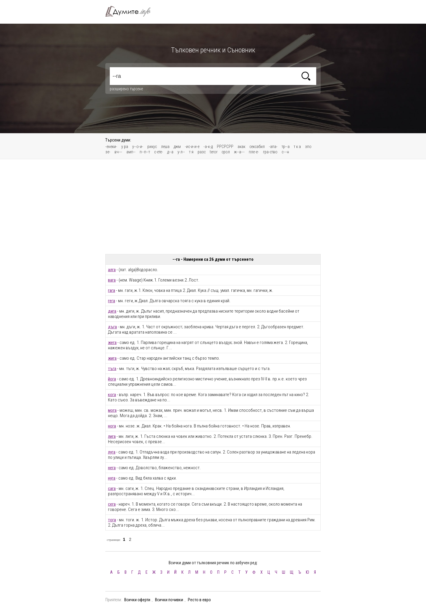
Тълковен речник (131, 11)
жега (112, 342)
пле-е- (254, 151)
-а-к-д (208, 146)
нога (112, 426)
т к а (297, 146)
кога (112, 394)
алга (112, 269)
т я (191, 151)
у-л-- (181, 151)
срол (226, 151)
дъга (112, 326)
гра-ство (270, 151)
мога (112, 410)
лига (112, 436)
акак (241, 146)
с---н (285, 151)
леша (165, 146)
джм (177, 146)
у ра (124, 146)
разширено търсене (126, 88)
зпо (308, 146)
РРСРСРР (225, 146)
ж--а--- (239, 151)
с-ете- (158, 151)
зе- (107, 151)
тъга (112, 368)
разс (202, 151)
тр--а (286, 146)
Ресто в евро (199, 599)
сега (112, 504)
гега (111, 300)
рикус (152, 146)
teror (213, 151)
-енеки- (111, 146)
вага (112, 280)
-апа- (273, 146)
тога (112, 519)
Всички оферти (137, 599)
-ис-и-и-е (192, 146)
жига (112, 358)
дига (112, 311)
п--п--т (145, 151)
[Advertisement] (213, 206)
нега (112, 467)
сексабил (257, 146)
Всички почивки (169, 599)
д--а (170, 151)
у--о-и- (137, 146)
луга (111, 452)
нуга (111, 478)
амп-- (130, 151)
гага (111, 290)
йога (112, 379)
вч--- (118, 151)
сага (112, 488)
